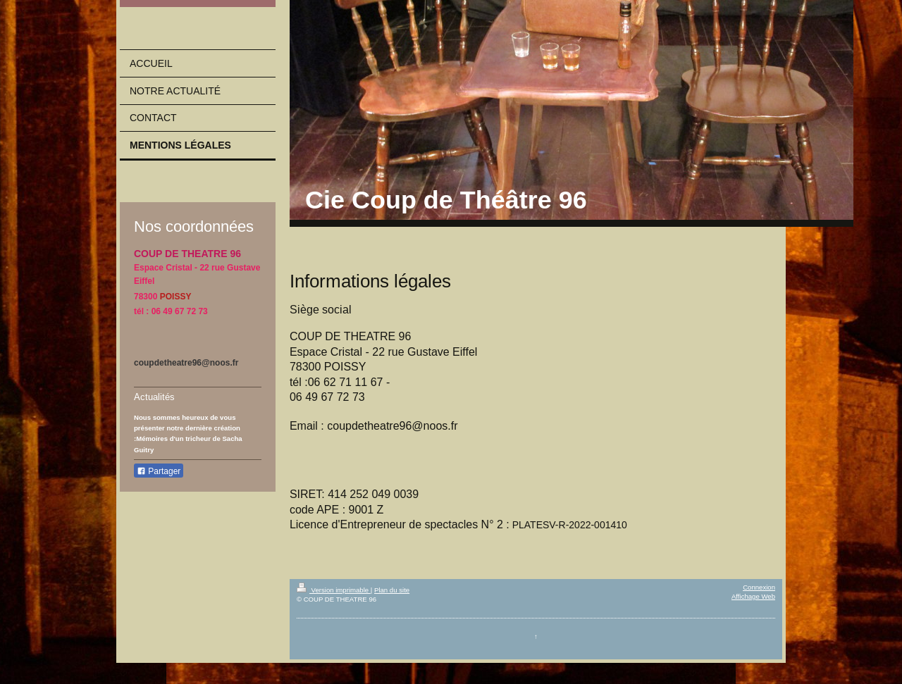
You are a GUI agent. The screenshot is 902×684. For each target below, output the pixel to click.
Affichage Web (753, 596)
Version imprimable (334, 590)
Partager (158, 471)
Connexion (759, 587)
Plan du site (391, 590)
